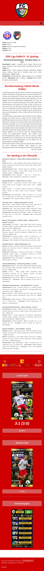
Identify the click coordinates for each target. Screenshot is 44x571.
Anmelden (4, 567)
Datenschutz (11, 560)
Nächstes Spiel (22, 442)
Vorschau (22, 491)
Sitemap (18, 560)
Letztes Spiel (22, 375)
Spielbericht (22, 431)
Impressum (4, 560)
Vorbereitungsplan (22, 503)
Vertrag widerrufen (28, 560)
